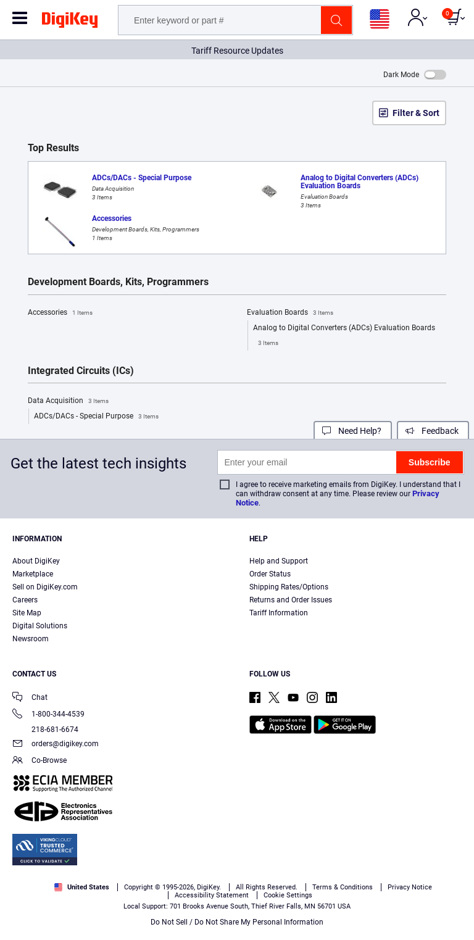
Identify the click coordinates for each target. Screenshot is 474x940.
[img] (70, 22)
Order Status (270, 574)
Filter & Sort (416, 113)
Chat (30, 698)
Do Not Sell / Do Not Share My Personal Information (237, 922)
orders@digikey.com (55, 745)
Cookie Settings (288, 895)
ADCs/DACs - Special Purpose (96, 416)
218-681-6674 (45, 729)
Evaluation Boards (290, 313)
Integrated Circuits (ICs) (81, 370)
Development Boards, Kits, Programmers (118, 282)
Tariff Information (278, 613)
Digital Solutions (39, 626)
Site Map (26, 613)
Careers (25, 600)
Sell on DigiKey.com (45, 587)
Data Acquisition (68, 401)
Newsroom (30, 638)
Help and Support (278, 561)
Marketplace (32, 574)
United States (81, 887)
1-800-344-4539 (48, 715)
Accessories (60, 313)
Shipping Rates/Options (288, 587)
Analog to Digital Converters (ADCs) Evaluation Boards (344, 337)
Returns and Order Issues (290, 600)
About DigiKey (36, 561)
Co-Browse (39, 761)
